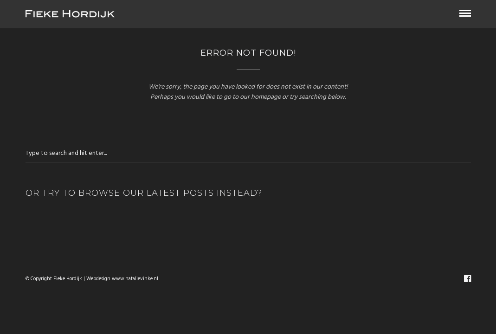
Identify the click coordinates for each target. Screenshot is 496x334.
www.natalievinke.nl (135, 279)
